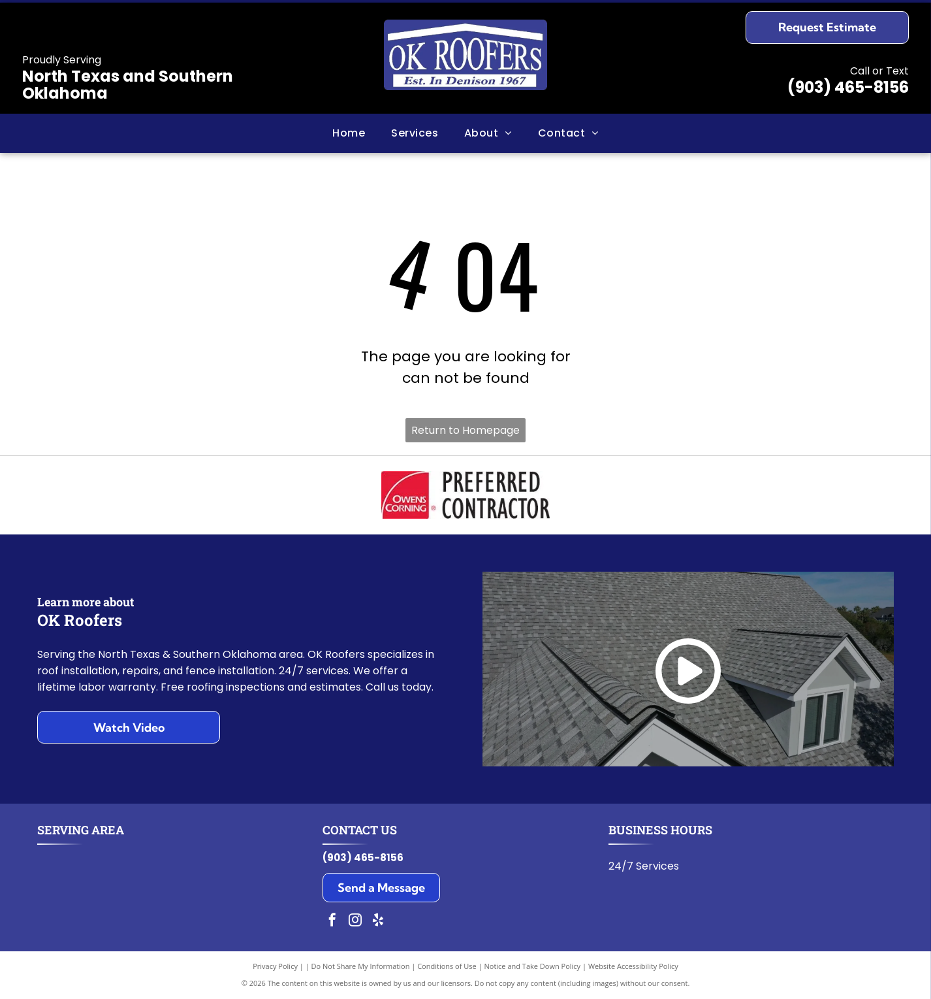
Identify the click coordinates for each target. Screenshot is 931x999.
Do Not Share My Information (360, 966)
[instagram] (355, 921)
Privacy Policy (275, 966)
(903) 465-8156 (848, 87)
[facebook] (332, 921)
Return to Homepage (465, 430)
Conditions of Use (447, 966)
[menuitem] (348, 133)
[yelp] (378, 921)
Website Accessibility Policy (633, 966)
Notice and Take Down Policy (532, 966)
